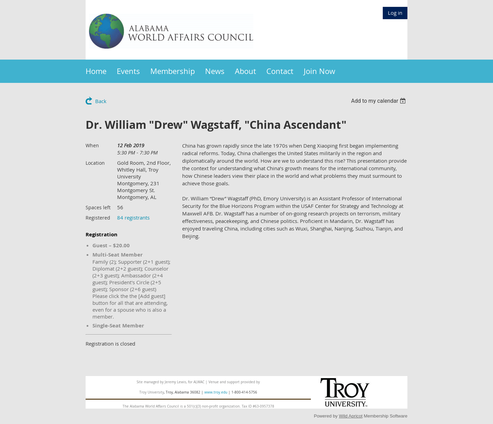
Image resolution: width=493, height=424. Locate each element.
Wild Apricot (351, 416)
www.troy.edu (215, 392)
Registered (98, 217)
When (92, 145)
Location (95, 163)
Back (100, 101)
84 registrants (133, 217)
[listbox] (379, 101)
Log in (395, 12)
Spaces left (98, 207)
